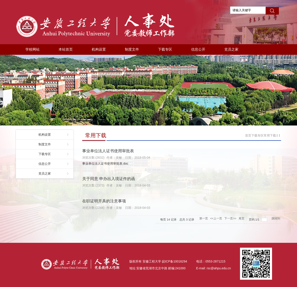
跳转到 (276, 218)
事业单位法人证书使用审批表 (108, 151)
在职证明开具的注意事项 (104, 201)
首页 (248, 135)
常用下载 (270, 135)
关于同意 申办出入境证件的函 (108, 179)
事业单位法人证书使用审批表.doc (105, 163)
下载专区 (257, 135)
